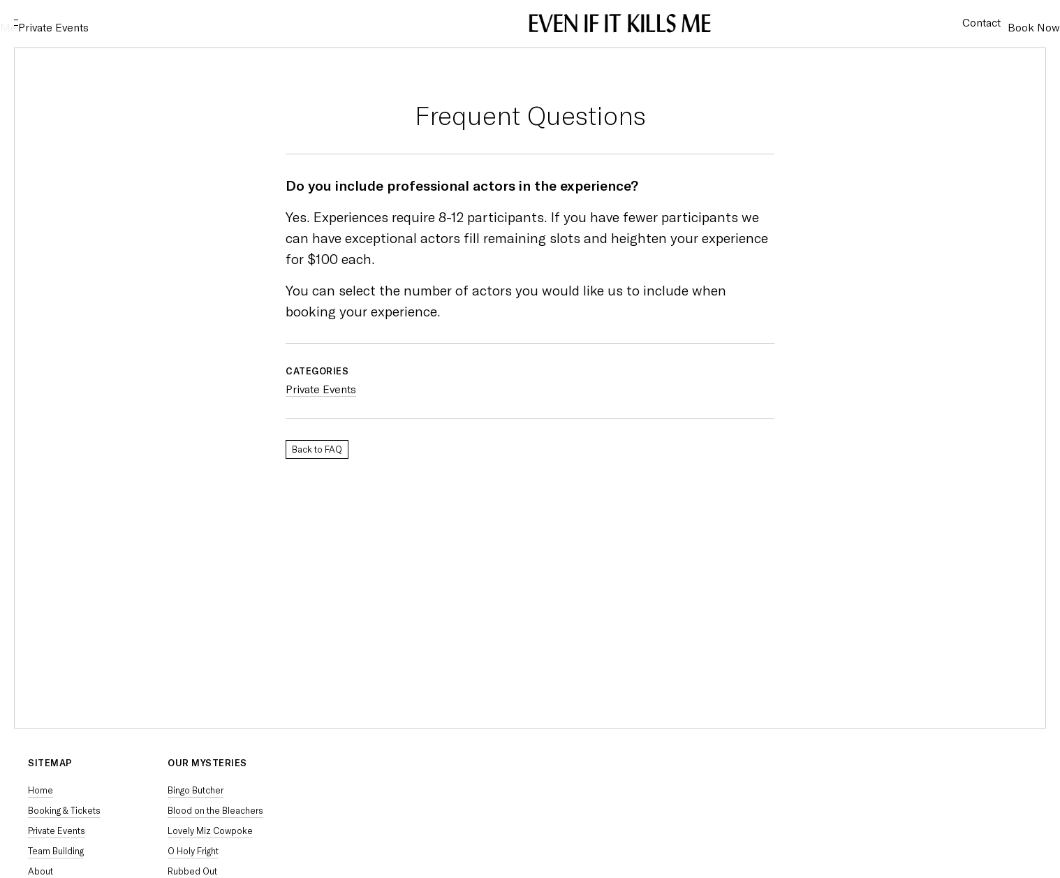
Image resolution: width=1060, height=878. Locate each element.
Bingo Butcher (195, 790)
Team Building (56, 851)
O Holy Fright (193, 851)
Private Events (115, 23)
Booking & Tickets (64, 810)
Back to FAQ (317, 449)
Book (1020, 23)
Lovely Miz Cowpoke (210, 831)
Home (40, 790)
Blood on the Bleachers (215, 810)
